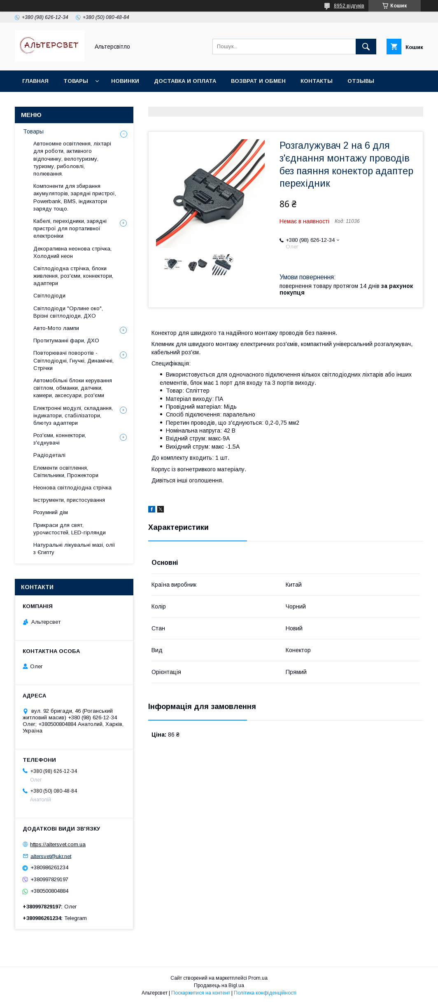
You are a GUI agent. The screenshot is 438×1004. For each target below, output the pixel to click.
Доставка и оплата (185, 81)
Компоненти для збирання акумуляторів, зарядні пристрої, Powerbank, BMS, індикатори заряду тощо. (74, 197)
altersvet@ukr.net (50, 856)
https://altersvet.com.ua (58, 844)
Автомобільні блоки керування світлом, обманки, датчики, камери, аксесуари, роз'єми (72, 387)
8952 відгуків (349, 6)
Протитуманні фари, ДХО (66, 340)
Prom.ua (258, 978)
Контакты (317, 81)
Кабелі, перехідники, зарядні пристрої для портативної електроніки (70, 228)
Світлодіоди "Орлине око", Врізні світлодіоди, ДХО (68, 312)
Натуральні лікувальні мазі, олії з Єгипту (74, 548)
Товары (75, 81)
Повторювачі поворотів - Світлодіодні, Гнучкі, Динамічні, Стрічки (73, 360)
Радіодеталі (49, 455)
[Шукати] (366, 46)
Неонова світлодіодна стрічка (72, 487)
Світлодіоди (49, 296)
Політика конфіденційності (265, 993)
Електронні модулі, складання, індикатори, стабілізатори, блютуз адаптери (73, 415)
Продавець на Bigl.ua (219, 985)
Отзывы (360, 81)
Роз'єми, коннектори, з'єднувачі (59, 439)
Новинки (125, 81)
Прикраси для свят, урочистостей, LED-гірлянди (69, 529)
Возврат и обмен (258, 81)
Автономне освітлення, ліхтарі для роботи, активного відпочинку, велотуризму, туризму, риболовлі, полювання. (72, 158)
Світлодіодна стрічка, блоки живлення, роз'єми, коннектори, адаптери (73, 275)
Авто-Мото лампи (56, 328)
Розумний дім (50, 512)
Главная (35, 81)
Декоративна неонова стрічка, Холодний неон (72, 252)
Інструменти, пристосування (69, 500)
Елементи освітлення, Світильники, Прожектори (65, 471)
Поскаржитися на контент (200, 993)
